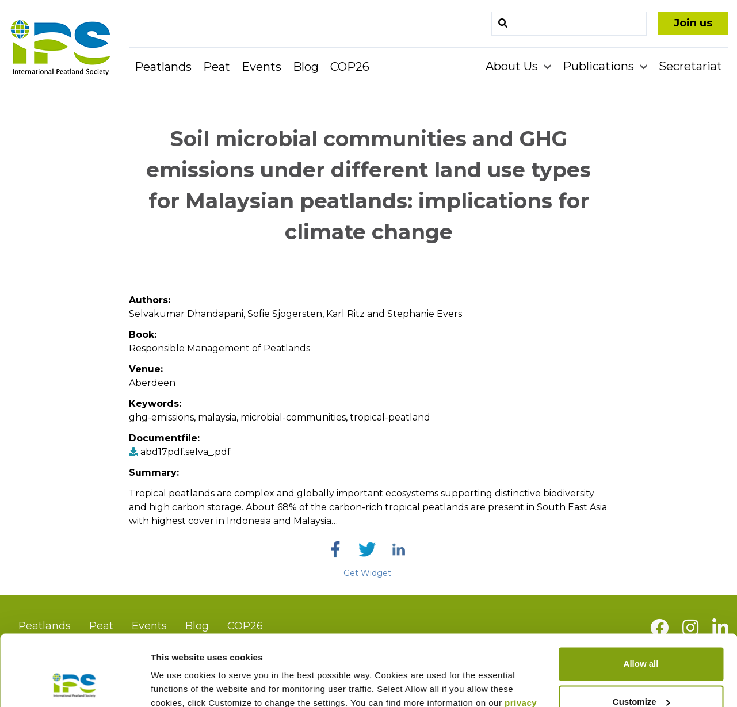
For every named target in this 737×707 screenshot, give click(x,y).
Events (261, 67)
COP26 (349, 67)
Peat (216, 67)
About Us (513, 66)
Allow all (641, 600)
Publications (600, 66)
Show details (177, 684)
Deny (641, 675)
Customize (641, 637)
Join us (693, 23)
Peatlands (163, 67)
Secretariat (690, 66)
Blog (306, 67)
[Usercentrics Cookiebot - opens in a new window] (74, 684)
